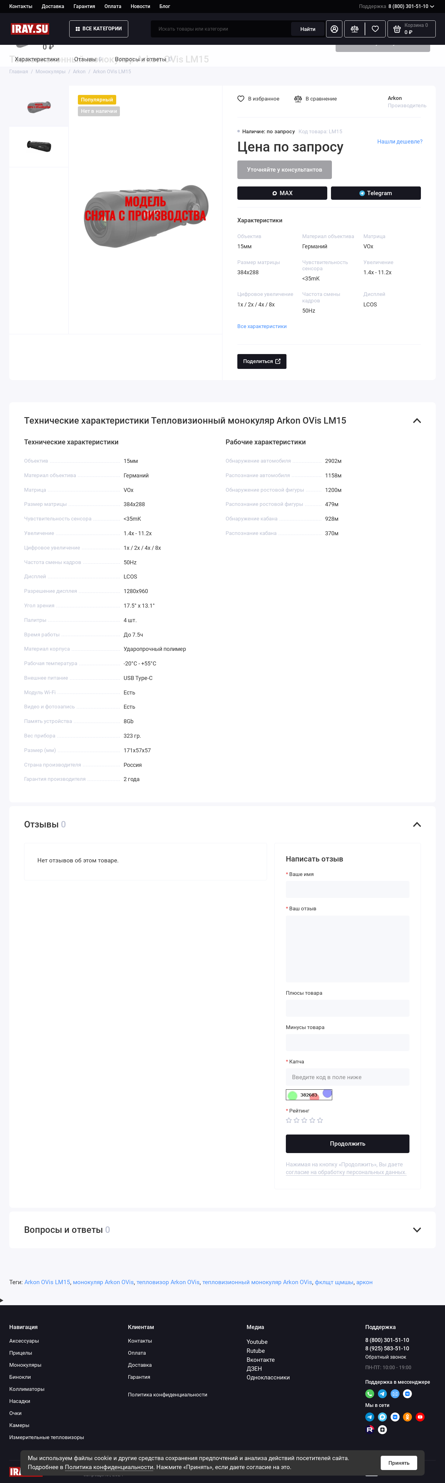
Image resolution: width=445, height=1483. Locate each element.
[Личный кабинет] (334, 28)
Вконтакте (261, 1359)
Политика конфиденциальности (109, 1467)
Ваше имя (301, 874)
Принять (398, 1463)
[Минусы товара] (347, 1042)
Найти (308, 29)
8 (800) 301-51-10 (396, 7)
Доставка (53, 6)
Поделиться (262, 361)
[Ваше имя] (347, 889)
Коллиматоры (26, 1389)
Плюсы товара (304, 993)
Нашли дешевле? (400, 141)
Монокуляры (25, 1365)
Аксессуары (24, 1341)
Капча (296, 1061)
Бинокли (20, 1377)
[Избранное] (375, 28)
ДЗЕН (254, 1368)
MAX (282, 193)
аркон (364, 1282)
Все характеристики (262, 326)
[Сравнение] (355, 28)
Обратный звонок (385, 1357)
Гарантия (84, 6)
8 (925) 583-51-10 (387, 1348)
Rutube (256, 1350)
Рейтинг (299, 1111)
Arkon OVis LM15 (47, 1282)
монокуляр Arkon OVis (103, 1282)
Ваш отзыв (302, 908)
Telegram (375, 193)
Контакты (20, 6)
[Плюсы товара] (347, 1008)
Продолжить (347, 1143)
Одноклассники (268, 1377)
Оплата (112, 6)
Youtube (257, 1341)
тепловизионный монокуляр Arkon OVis (257, 1282)
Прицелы (20, 1353)
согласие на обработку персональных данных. (346, 1172)
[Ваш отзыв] (347, 949)
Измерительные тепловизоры (46, 1437)
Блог (164, 6)
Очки (15, 1413)
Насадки (19, 1401)
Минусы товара (305, 1027)
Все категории (99, 29)
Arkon (395, 98)
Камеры (19, 1425)
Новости (140, 6)
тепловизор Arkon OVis (168, 1282)
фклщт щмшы (334, 1282)
